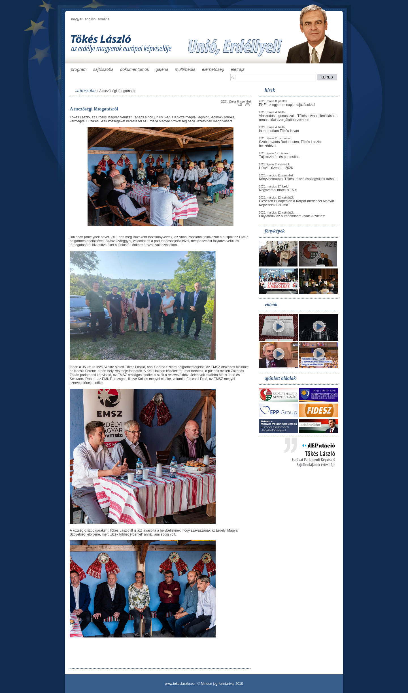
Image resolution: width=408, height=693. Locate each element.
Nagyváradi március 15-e (278, 190)
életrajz (237, 69)
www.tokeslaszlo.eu (180, 684)
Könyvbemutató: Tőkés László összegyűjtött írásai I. (298, 179)
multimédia (185, 69)
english (90, 19)
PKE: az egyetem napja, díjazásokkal (287, 105)
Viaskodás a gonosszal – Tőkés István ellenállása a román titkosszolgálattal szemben (298, 118)
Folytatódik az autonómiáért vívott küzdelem (292, 216)
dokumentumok (134, 69)
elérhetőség (213, 69)
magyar (76, 19)
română (104, 19)
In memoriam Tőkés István (279, 131)
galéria (162, 69)
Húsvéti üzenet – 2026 (276, 168)
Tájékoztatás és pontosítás (279, 157)
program (79, 69)
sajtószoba (103, 69)
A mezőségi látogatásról (117, 91)
